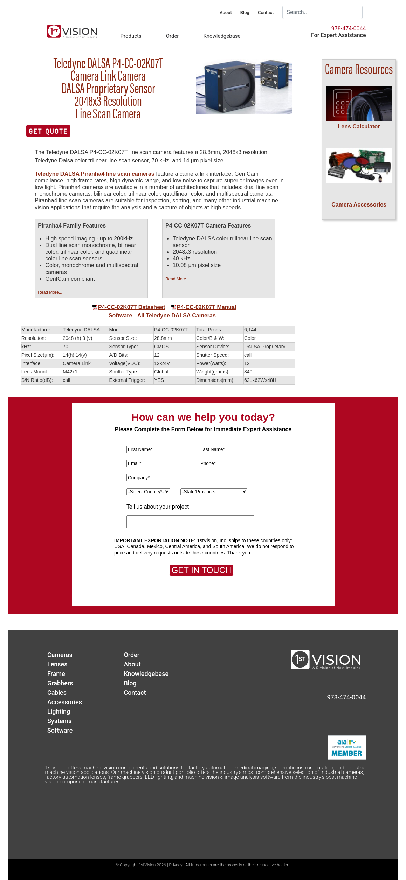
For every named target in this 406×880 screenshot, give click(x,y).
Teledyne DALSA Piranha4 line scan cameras (94, 174)
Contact (266, 12)
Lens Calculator (359, 127)
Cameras (60, 654)
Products (131, 36)
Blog (244, 12)
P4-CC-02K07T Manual (203, 307)
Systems (59, 721)
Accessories (64, 702)
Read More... (50, 292)
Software (120, 316)
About (226, 12)
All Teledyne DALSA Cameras (176, 316)
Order (172, 36)
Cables (57, 692)
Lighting (58, 711)
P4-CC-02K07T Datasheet (128, 307)
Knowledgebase (221, 36)
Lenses (57, 664)
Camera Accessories (358, 205)
